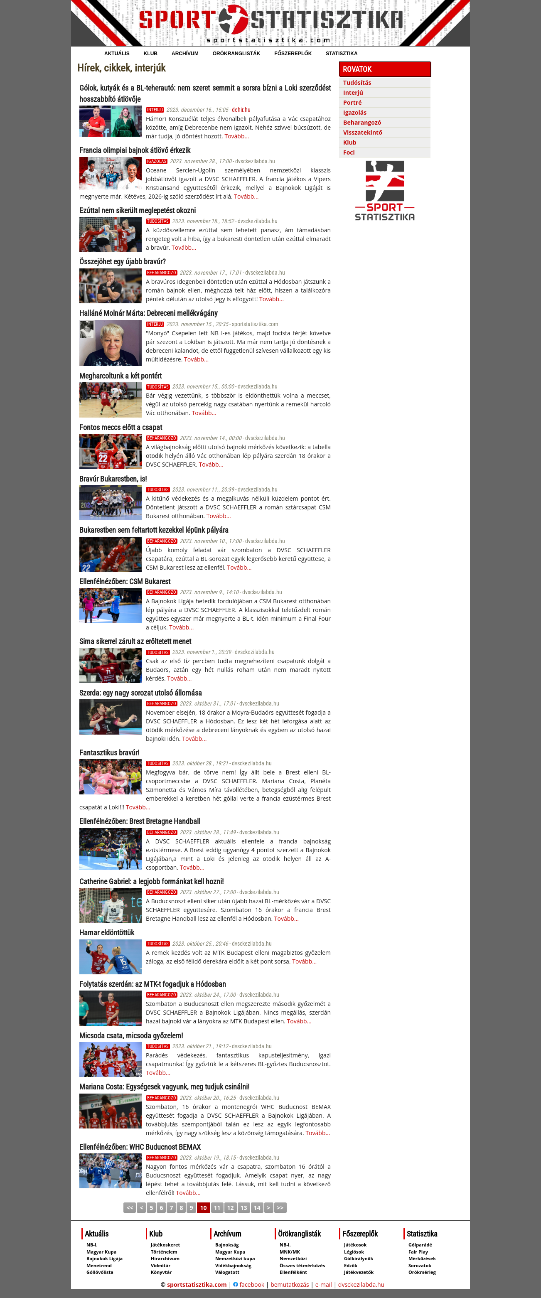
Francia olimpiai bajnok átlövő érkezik (134, 150)
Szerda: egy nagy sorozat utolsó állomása (140, 692)
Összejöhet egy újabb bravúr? (122, 261)
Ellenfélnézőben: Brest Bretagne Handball (139, 821)
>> (280, 1208)
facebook (248, 1284)
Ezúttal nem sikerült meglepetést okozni (137, 210)
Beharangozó (362, 122)
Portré (352, 102)
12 (230, 1208)
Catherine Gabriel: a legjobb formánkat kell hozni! (151, 881)
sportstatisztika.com (197, 1284)
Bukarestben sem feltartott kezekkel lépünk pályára (154, 530)
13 (244, 1208)
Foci (349, 152)
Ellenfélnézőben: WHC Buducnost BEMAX (140, 1147)
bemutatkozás (289, 1284)
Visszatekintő (362, 132)
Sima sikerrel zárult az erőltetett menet (135, 641)
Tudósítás (357, 82)
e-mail (323, 1284)
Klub (350, 142)
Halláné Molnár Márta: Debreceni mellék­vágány (148, 313)
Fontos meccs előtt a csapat (120, 427)
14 (257, 1208)
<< (129, 1208)
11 (217, 1208)
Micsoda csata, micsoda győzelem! (131, 1035)
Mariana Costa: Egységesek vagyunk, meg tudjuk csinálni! (164, 1086)
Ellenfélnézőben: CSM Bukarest (124, 581)
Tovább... (236, 136)
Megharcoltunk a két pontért (120, 375)
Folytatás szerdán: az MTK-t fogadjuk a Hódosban (152, 984)
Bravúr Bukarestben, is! (113, 478)
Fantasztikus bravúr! (109, 752)
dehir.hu (241, 109)
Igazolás (354, 112)
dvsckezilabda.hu (361, 1284)
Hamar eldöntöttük (106, 932)
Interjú (353, 92)
